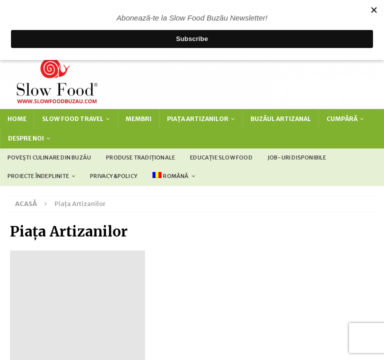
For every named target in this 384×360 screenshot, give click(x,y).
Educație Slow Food (221, 157)
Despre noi (26, 138)
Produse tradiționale (140, 157)
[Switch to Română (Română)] (232, 310)
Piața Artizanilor (197, 118)
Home (17, 118)
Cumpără (342, 118)
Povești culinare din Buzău (49, 157)
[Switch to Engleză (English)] (166, 310)
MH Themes (272, 290)
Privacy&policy (114, 176)
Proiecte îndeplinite (38, 176)
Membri (139, 118)
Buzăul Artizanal (280, 118)
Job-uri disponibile (297, 157)
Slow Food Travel (73, 118)
